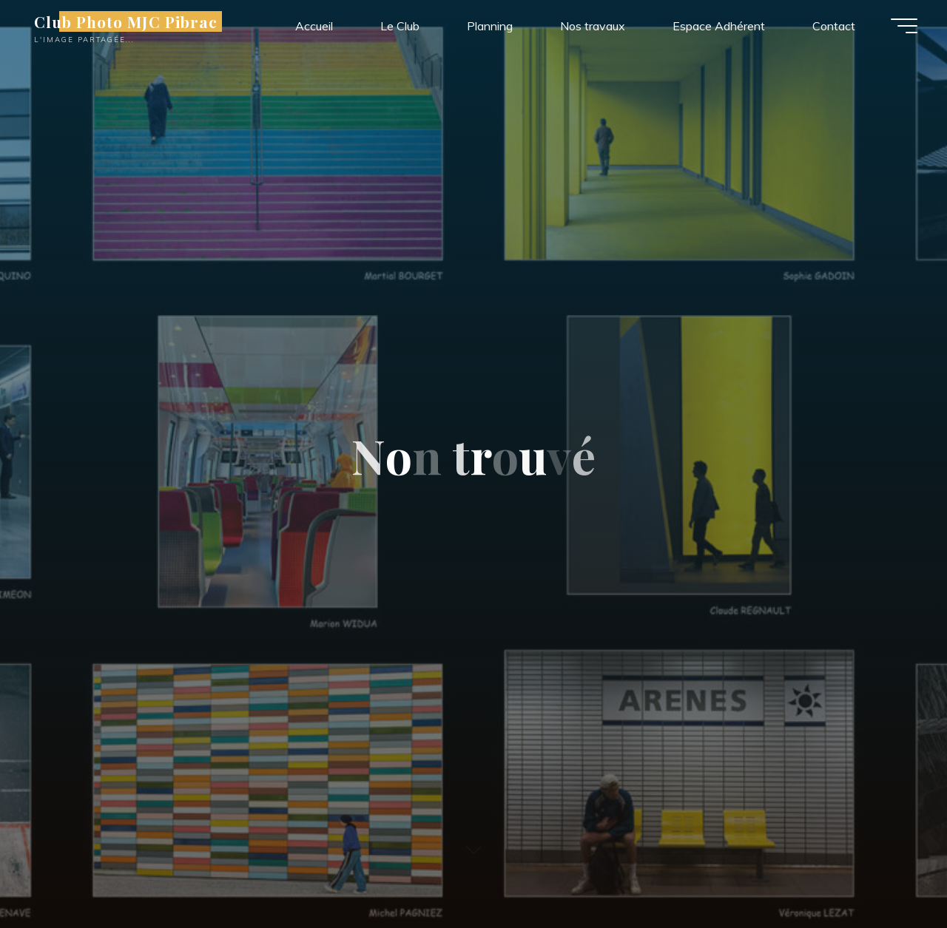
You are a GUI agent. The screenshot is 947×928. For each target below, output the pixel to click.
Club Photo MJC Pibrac (126, 21)
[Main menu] (904, 25)
